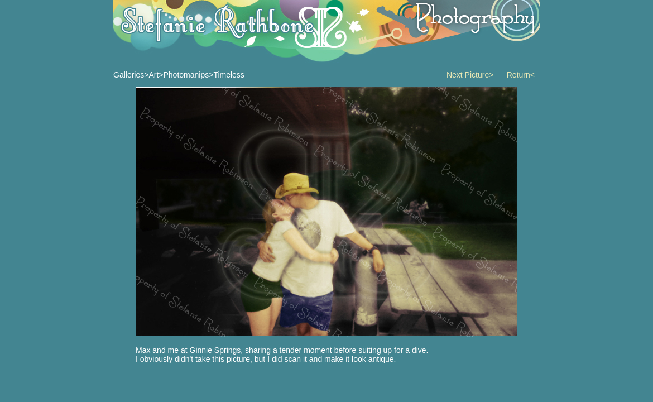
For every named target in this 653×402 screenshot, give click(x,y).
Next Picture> (469, 74)
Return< (521, 74)
